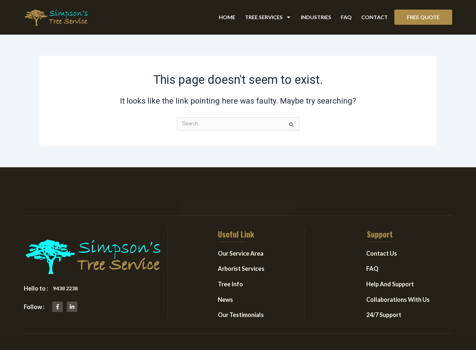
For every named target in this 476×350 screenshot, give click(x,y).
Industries (316, 17)
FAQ (346, 17)
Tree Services (268, 17)
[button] (423, 17)
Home (227, 17)
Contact (374, 17)
